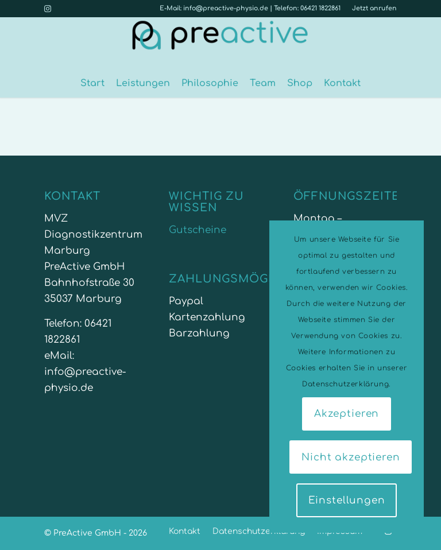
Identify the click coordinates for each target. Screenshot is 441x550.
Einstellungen (346, 500)
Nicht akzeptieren (350, 457)
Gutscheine (197, 229)
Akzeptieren (346, 413)
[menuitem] (371, 8)
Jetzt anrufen (374, 8)
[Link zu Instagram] (47, 8)
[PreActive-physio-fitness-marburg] (220, 43)
